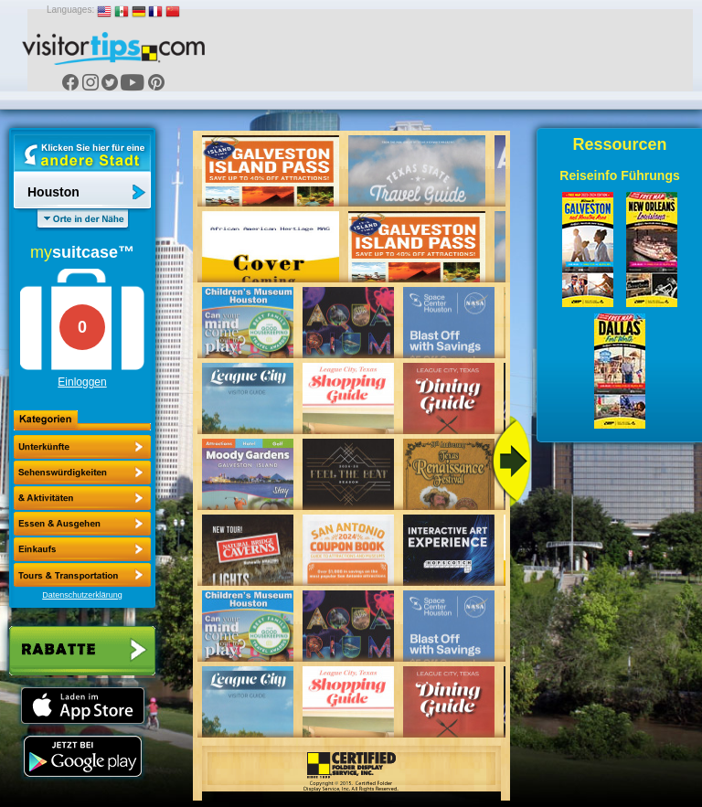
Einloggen (82, 382)
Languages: (70, 10)
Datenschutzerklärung (82, 595)
